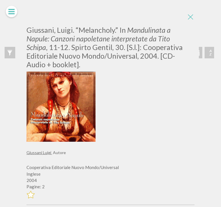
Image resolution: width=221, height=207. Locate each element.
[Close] (190, 17)
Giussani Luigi (39, 152)
